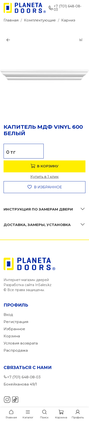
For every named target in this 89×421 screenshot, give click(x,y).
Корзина (12, 336)
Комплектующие (40, 20)
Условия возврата (21, 343)
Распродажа (16, 350)
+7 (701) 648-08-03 (64, 8)
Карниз (68, 20)
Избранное (14, 329)
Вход (8, 314)
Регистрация (16, 321)
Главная (11, 20)
